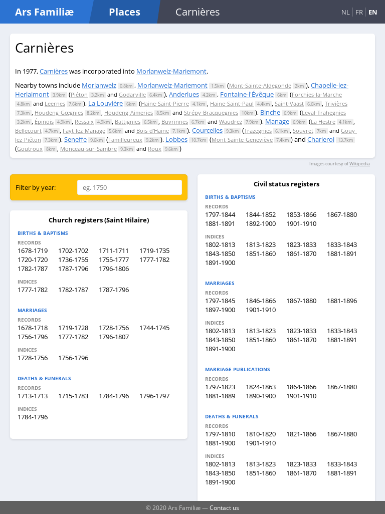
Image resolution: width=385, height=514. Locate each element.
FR (359, 12)
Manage (277, 121)
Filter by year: (36, 187)
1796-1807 (114, 336)
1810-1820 (261, 433)
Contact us (224, 507)
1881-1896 (342, 300)
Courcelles (207, 130)
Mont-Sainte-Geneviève (242, 139)
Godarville (132, 94)
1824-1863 (261, 386)
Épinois (44, 121)
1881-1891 (220, 223)
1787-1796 (73, 268)
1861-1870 (301, 253)
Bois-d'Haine (152, 130)
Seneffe (75, 139)
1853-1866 (301, 214)
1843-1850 (220, 253)
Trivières (336, 103)
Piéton (79, 94)
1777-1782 (154, 259)
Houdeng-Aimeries (128, 112)
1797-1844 (220, 214)
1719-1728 (73, 327)
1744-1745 (154, 327)
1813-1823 (261, 244)
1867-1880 (342, 214)
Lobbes (176, 139)
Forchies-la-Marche (317, 94)
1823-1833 (301, 244)
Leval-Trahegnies (324, 112)
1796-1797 (154, 395)
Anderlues (184, 94)
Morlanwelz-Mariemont (171, 71)
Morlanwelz (99, 85)
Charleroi (320, 139)
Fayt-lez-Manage (84, 130)
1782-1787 (33, 268)
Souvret (303, 130)
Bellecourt (28, 130)
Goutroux (30, 148)
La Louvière (105, 103)
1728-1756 (114, 327)
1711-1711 (114, 250)
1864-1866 (301, 386)
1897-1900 (220, 309)
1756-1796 (33, 336)
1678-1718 (33, 327)
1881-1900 (220, 442)
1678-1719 (33, 250)
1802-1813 (220, 244)
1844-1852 (261, 214)
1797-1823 (220, 386)
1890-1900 (261, 395)
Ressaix (84, 121)
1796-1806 (114, 268)
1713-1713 (33, 395)
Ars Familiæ (44, 12)
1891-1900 (220, 262)
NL (345, 12)
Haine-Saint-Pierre (165, 103)
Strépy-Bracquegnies (211, 112)
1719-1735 (154, 250)
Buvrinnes (174, 121)
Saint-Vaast (289, 103)
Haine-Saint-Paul (232, 103)
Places (124, 12)
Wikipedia (359, 163)
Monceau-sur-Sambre (88, 148)
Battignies (127, 121)
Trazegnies (258, 130)
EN (372, 12)
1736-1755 (73, 259)
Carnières (54, 71)
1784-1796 (114, 395)
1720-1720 (33, 259)
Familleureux (125, 139)
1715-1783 (73, 395)
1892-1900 (261, 223)
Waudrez (230, 121)
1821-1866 (301, 433)
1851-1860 (261, 253)
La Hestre (323, 121)
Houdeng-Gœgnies (59, 112)
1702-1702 (73, 250)
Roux (154, 148)
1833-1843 (342, 244)
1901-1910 (301, 223)
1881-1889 (220, 395)
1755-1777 (114, 259)
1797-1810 (220, 433)
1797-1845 (220, 300)
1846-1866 (261, 300)
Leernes (55, 103)
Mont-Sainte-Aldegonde (260, 85)
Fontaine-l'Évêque (247, 94)
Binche (270, 112)
